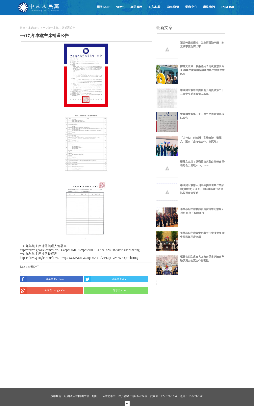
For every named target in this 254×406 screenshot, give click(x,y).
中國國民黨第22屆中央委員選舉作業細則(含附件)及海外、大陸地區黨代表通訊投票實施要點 (202, 189)
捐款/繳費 (172, 7)
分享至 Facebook (42, 279)
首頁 (22, 27)
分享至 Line (105, 290)
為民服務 (136, 7)
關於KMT (103, 7)
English (227, 7)
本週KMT (33, 27)
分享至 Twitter (105, 279)
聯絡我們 (209, 7)
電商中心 (191, 7)
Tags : (24, 267)
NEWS (120, 7)
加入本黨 (154, 7)
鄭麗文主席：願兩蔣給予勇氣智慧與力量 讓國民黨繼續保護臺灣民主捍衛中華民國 (202, 70)
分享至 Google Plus (42, 290)
